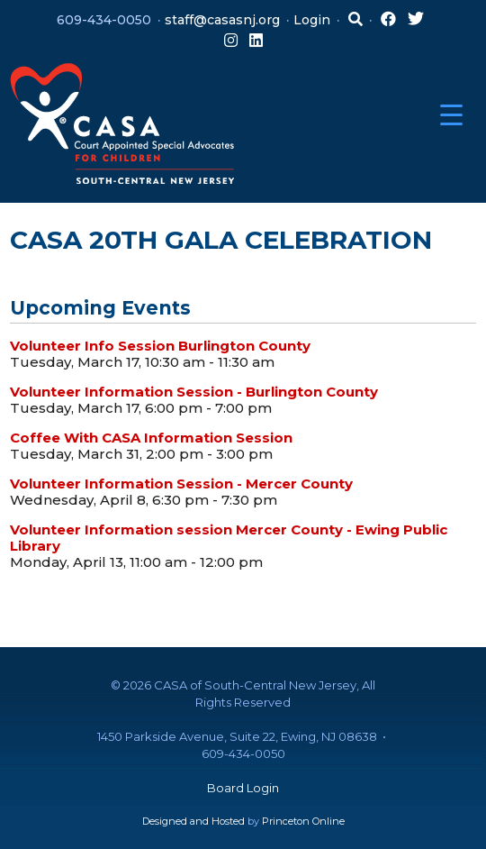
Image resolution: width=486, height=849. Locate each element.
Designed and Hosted (193, 821)
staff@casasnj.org (222, 20)
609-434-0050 (104, 20)
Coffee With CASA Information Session (151, 437)
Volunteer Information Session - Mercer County (181, 483)
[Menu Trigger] (451, 115)
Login (311, 20)
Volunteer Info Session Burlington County (160, 345)
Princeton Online (303, 821)
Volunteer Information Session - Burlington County (194, 391)
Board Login (243, 788)
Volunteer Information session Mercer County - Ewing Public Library (228, 537)
